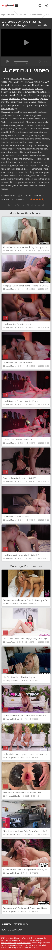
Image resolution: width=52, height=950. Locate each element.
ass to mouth (28, 88)
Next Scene (35, 205)
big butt (12, 92)
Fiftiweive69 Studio (13, 796)
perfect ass (40, 102)
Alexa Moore (16, 78)
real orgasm (26, 105)
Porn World (10, 834)
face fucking (22, 95)
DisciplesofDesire (13, 680)
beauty (4, 92)
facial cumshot (35, 95)
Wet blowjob (34, 85)
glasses (4, 98)
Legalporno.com (8, 5)
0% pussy (18, 81)
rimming (36, 105)
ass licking (16, 88)
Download (18, 199)
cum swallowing (32, 92)
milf (46, 98)
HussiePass (10, 642)
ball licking (39, 88)
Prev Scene (16, 205)
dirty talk (12, 95)
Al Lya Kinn (28, 78)
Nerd (25, 85)
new (23, 102)
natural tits (15, 102)
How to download (11, 929)
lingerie (24, 98)
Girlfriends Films (12, 603)
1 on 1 (26, 81)
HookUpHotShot (12, 719)
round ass (5, 108)
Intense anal (16, 85)
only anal (30, 102)
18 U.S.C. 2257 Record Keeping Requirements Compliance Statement (21, 941)
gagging (46, 95)
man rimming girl (35, 98)
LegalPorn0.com (21, 938)
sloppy (14, 108)
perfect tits (6, 105)
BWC (41, 81)
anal (42, 85)
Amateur (34, 81)
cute (42, 92)
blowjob (20, 92)
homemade (14, 98)
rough (44, 105)
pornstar (16, 105)
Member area (21, 924)
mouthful (5, 102)
